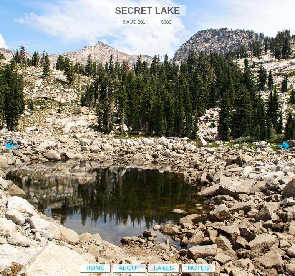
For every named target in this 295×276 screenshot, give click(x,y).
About (129, 268)
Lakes (164, 268)
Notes (198, 268)
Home (95, 268)
